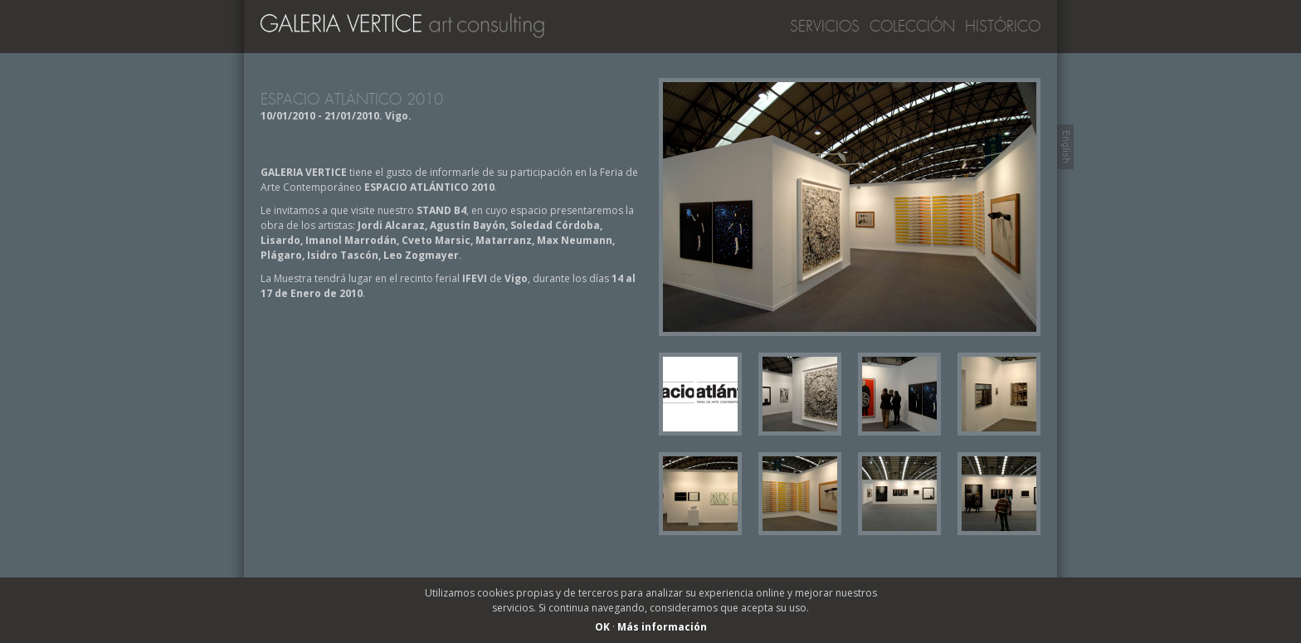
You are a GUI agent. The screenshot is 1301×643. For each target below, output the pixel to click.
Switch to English (1065, 146)
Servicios (825, 27)
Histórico (1002, 27)
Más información (662, 627)
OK (602, 627)
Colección (912, 27)
